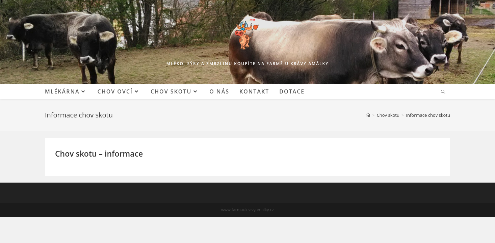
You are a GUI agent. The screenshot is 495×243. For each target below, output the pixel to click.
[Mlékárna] (368, 115)
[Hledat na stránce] (443, 92)
